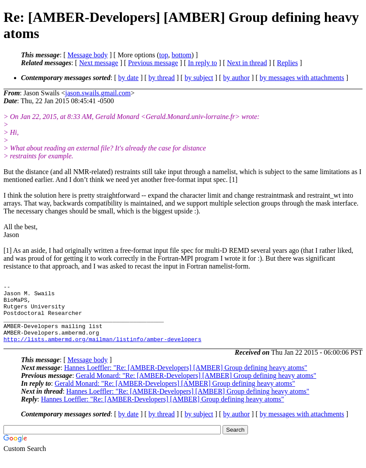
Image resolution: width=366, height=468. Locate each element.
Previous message (153, 62)
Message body (87, 55)
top (163, 55)
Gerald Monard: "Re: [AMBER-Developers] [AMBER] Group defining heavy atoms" (196, 387)
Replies (287, 62)
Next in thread (247, 62)
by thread (162, 77)
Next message (98, 62)
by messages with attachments (302, 77)
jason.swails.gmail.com (98, 93)
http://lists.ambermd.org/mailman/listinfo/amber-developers (102, 351)
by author (236, 77)
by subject (199, 77)
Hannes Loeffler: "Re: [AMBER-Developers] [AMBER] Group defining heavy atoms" (185, 379)
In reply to (202, 62)
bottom (181, 55)
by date (128, 77)
